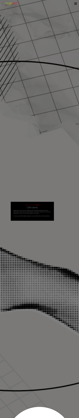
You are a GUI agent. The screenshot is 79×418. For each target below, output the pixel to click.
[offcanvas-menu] (75, 3)
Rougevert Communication (29, 204)
